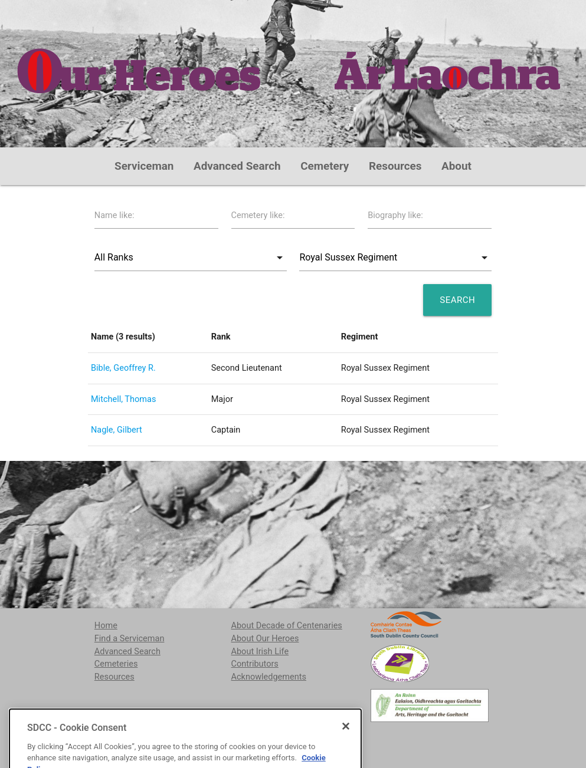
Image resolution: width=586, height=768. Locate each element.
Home (105, 626)
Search (457, 300)
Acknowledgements (268, 677)
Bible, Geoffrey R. (123, 368)
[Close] (345, 751)
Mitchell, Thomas (123, 399)
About (456, 166)
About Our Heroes (265, 639)
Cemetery (324, 166)
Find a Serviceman (129, 639)
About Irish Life (260, 652)
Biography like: (395, 215)
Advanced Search (237, 166)
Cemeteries (116, 664)
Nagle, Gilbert (116, 430)
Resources (395, 166)
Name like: (114, 215)
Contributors (255, 664)
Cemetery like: (258, 215)
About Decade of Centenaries (286, 626)
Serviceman (143, 166)
